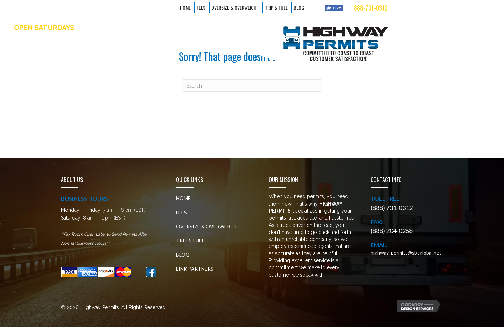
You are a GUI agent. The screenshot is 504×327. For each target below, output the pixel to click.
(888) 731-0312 (392, 207)
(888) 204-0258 (392, 231)
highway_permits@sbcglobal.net (406, 253)
